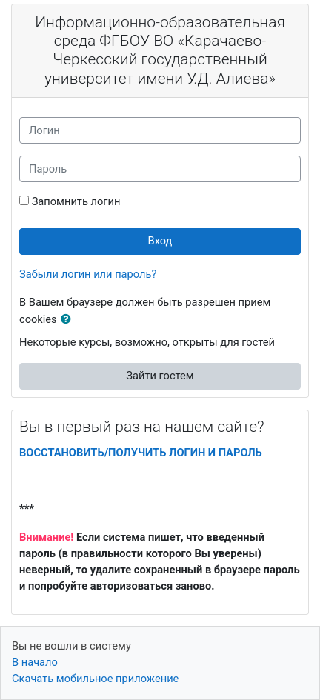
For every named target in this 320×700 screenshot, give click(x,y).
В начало (35, 662)
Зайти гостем (159, 375)
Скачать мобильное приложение (95, 678)
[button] (69, 320)
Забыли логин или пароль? (87, 274)
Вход (160, 240)
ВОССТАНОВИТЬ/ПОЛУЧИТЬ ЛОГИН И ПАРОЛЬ (140, 452)
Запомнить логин (76, 201)
